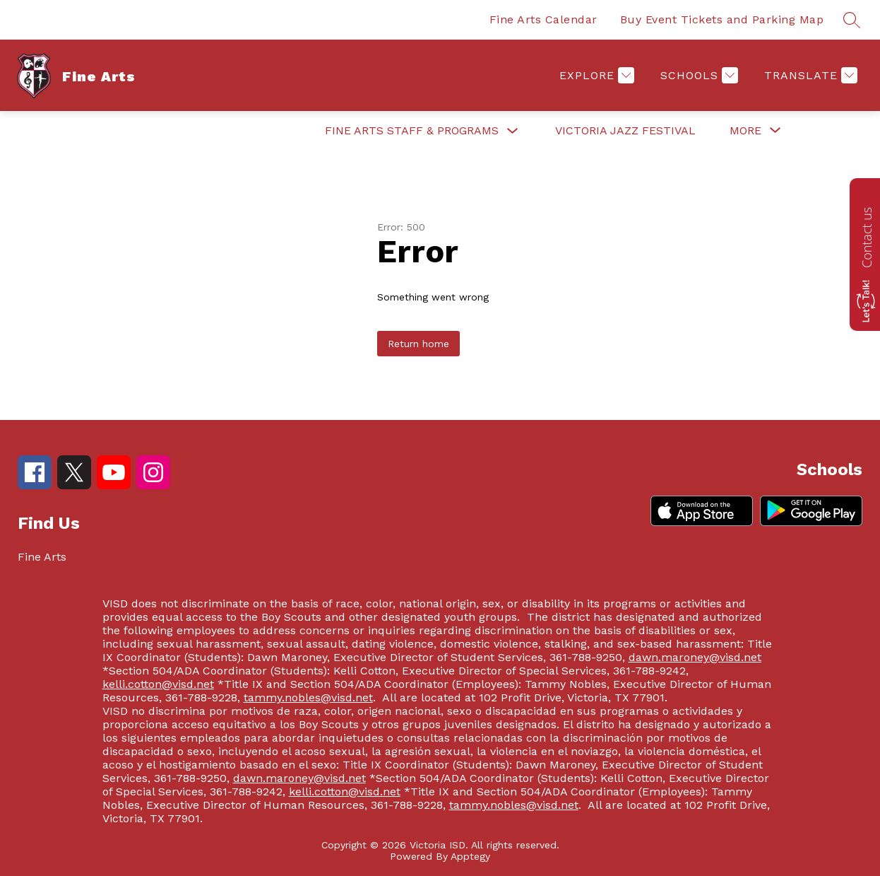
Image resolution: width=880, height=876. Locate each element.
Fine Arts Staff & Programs (412, 130)
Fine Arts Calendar (543, 19)
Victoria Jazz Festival (625, 130)
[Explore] (595, 75)
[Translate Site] (809, 75)
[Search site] (851, 19)
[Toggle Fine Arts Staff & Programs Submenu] (512, 131)
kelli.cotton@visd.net (158, 684)
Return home (418, 343)
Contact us (866, 237)
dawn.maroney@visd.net (695, 657)
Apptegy (470, 856)
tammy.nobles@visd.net (308, 697)
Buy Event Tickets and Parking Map (722, 19)
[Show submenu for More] (745, 130)
